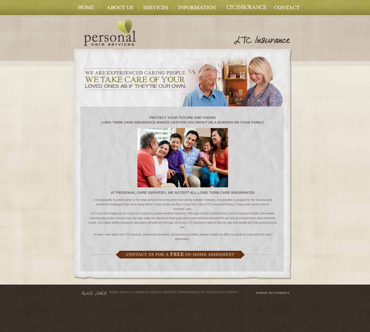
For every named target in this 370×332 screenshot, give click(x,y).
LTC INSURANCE (212, 292)
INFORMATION (188, 292)
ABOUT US (126, 292)
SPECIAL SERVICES (163, 292)
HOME (113, 292)
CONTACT (231, 292)
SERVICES (142, 292)
